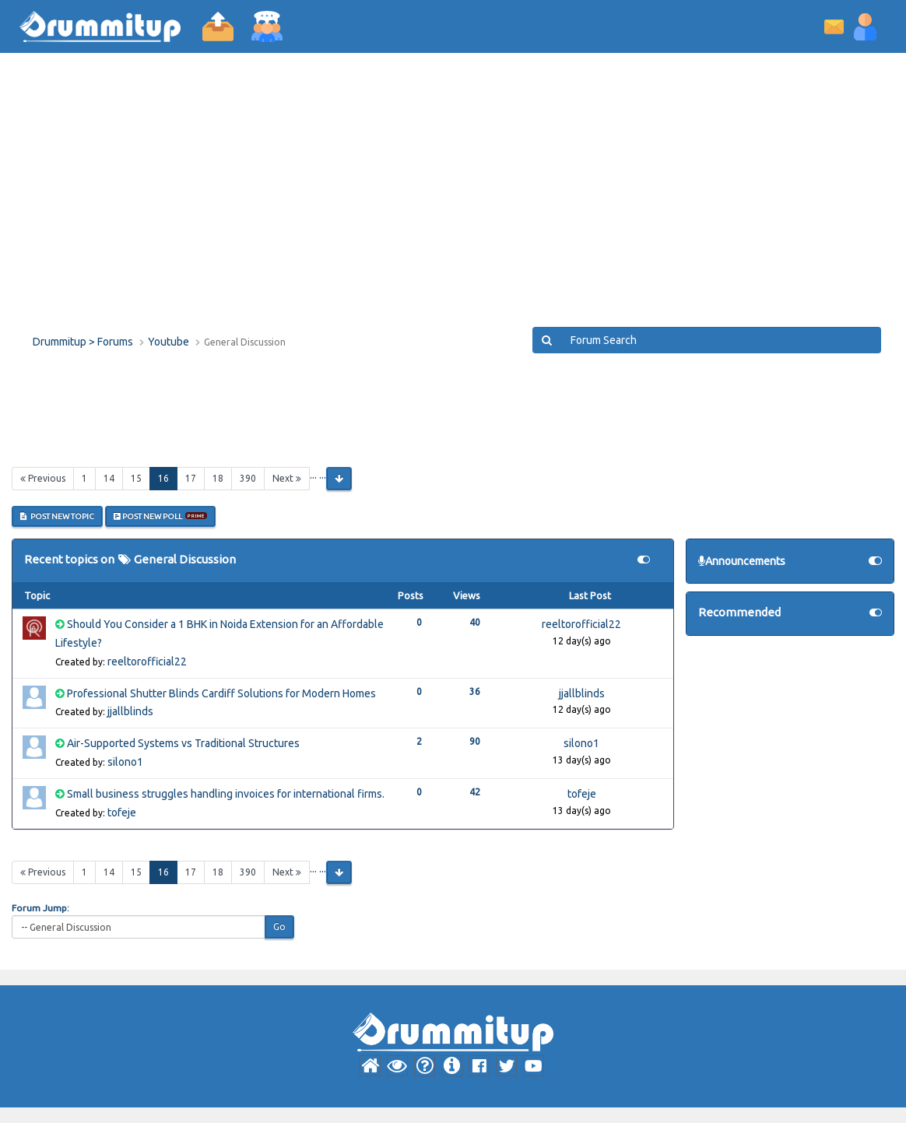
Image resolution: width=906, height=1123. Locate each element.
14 (109, 478)
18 (217, 478)
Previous (42, 478)
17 (190, 478)
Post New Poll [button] (160, 516)
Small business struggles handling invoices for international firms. (226, 794)
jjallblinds (130, 711)
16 (167, 477)
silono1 (125, 762)
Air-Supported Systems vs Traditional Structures (183, 743)
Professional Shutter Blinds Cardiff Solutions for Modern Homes (221, 693)
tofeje (121, 812)
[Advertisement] (453, 202)
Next (286, 478)
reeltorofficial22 (147, 661)
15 (136, 478)
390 (248, 478)
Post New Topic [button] (57, 516)
